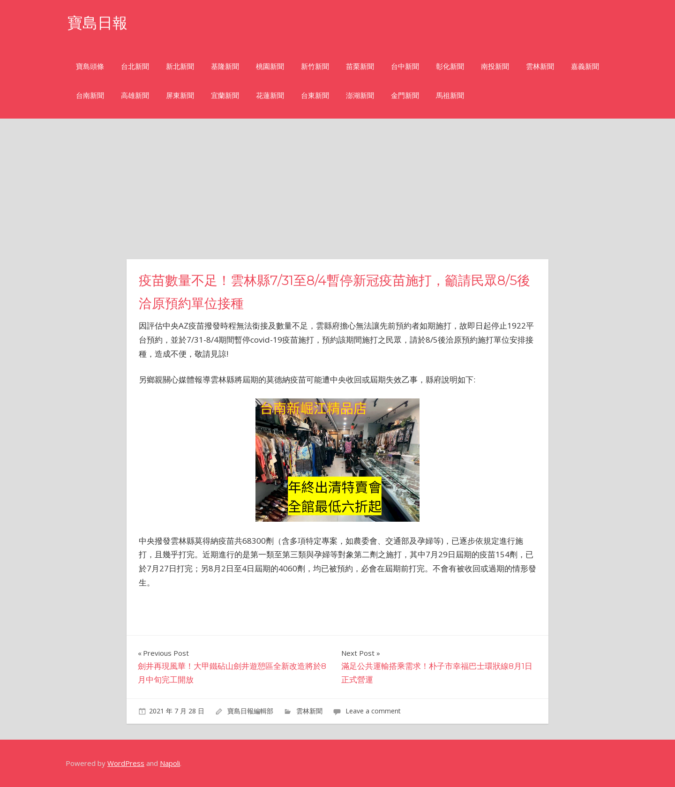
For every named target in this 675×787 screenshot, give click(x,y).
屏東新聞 (180, 95)
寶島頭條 (90, 66)
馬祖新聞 (450, 95)
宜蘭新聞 (225, 95)
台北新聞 (135, 66)
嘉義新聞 (585, 66)
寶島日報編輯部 (250, 710)
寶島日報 (98, 23)
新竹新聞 (315, 66)
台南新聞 (90, 95)
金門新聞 (405, 95)
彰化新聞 (450, 66)
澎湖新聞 (360, 95)
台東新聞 (315, 95)
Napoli (170, 763)
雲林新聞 (540, 66)
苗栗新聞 (360, 66)
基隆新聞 (225, 66)
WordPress (125, 763)
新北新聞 (180, 66)
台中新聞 (405, 66)
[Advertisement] (337, 189)
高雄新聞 (135, 95)
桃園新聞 (270, 66)
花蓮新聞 (270, 95)
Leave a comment (373, 710)
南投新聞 (495, 66)
